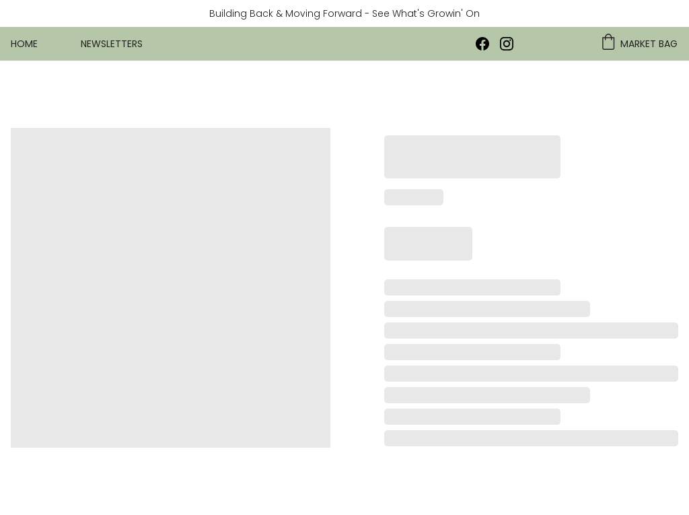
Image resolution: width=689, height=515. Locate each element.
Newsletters (112, 44)
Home (24, 44)
